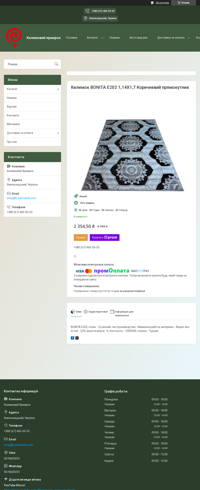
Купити (80, 237)
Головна (71, 37)
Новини (115, 37)
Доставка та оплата (170, 37)
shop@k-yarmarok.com (21, 198)
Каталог (92, 37)
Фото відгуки (138, 37)
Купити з (104, 237)
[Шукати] (56, 64)
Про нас (12, 141)
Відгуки (12, 106)
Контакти (13, 115)
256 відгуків (162, 2)
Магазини (13, 124)
